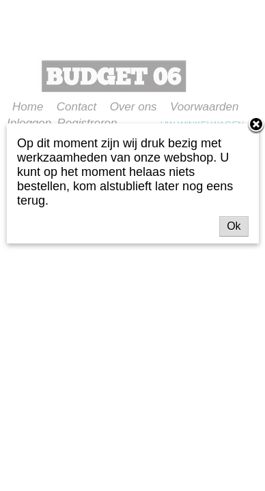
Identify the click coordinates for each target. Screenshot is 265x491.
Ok (233, 226)
